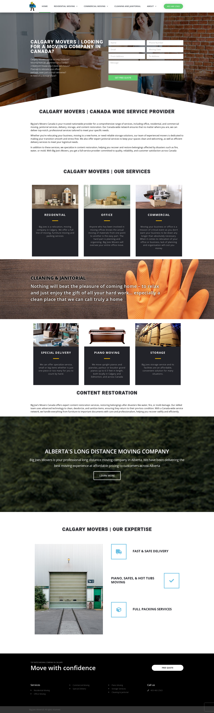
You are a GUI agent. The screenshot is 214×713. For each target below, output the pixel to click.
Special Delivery (56, 353)
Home (45, 6)
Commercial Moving (96, 6)
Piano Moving (107, 353)
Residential (55, 215)
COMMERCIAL (159, 215)
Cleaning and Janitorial (127, 6)
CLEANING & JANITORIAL (58, 278)
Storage (157, 353)
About (151, 6)
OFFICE (107, 215)
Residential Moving (66, 6)
